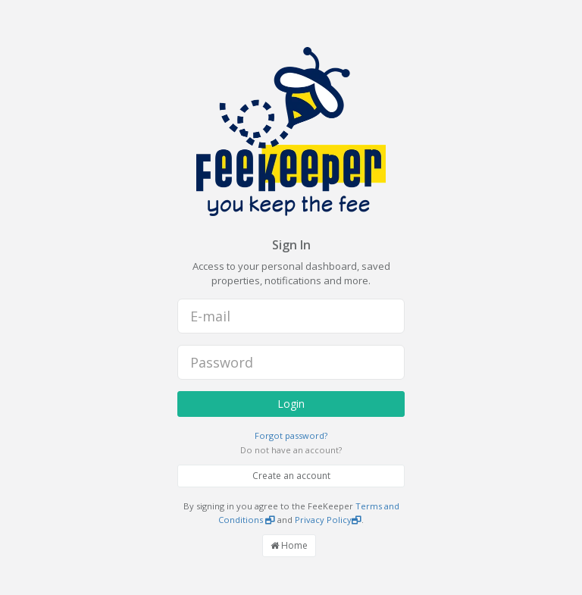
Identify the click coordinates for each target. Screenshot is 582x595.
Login (291, 403)
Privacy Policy (328, 519)
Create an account (291, 475)
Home (289, 545)
